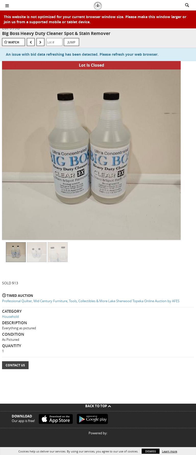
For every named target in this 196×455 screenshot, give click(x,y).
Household (10, 316)
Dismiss (150, 451)
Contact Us (15, 365)
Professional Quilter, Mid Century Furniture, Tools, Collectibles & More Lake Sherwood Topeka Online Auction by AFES (90, 301)
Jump (71, 42)
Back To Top (98, 406)
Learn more (169, 451)
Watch (13, 42)
